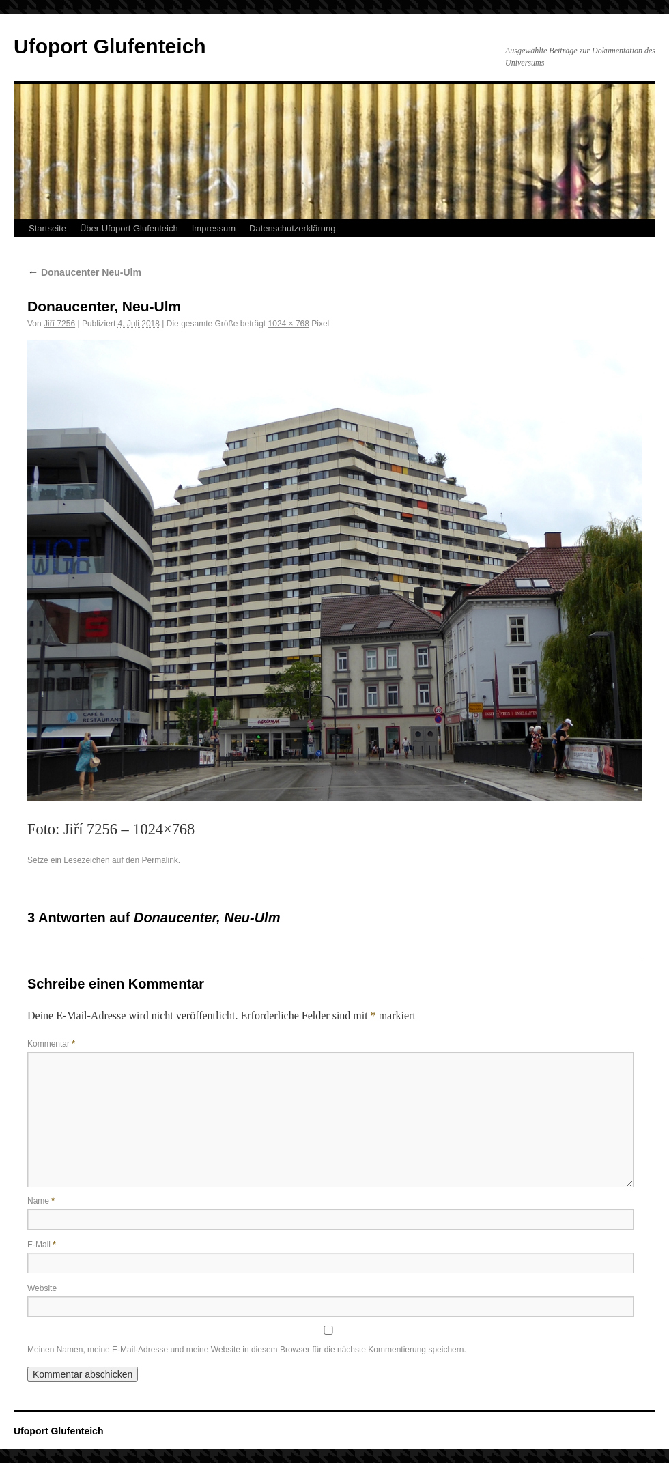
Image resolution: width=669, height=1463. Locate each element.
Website (42, 1288)
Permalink (159, 860)
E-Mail (41, 1244)
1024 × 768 (288, 323)
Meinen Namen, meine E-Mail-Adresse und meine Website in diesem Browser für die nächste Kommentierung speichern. (246, 1349)
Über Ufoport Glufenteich (129, 228)
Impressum (214, 228)
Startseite (47, 228)
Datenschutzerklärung (292, 228)
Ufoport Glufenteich (110, 46)
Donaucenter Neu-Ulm (84, 272)
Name (41, 1201)
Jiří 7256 (59, 323)
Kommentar (51, 1044)
